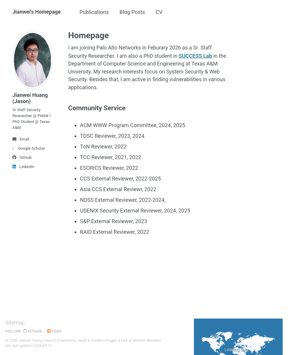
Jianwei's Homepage (37, 12)
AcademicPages (104, 341)
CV (162, 12)
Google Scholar (28, 150)
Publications (97, 12)
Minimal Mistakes (147, 341)
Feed (54, 332)
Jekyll (82, 341)
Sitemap (15, 323)
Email (20, 140)
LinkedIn (23, 168)
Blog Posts (135, 12)
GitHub (22, 159)
